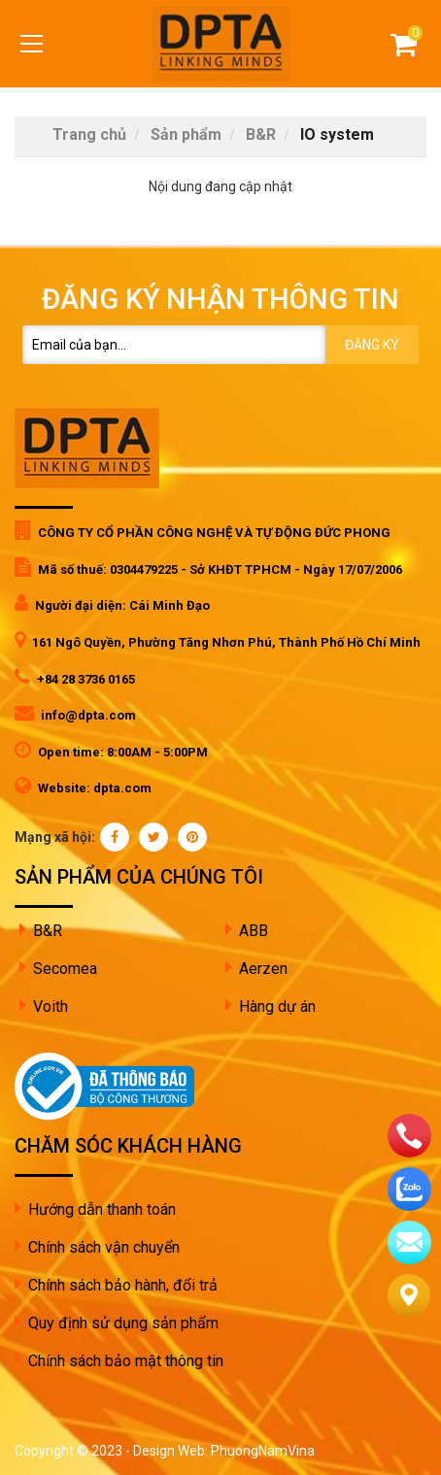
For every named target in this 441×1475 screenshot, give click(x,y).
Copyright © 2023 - (74, 1450)
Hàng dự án (277, 1006)
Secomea (65, 968)
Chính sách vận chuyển (104, 1247)
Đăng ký (372, 344)
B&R (47, 931)
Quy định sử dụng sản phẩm (123, 1323)
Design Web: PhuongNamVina (224, 1450)
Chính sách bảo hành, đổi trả (123, 1285)
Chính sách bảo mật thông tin (125, 1361)
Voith (50, 1006)
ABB (253, 931)
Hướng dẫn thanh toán (102, 1209)
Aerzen (263, 968)
